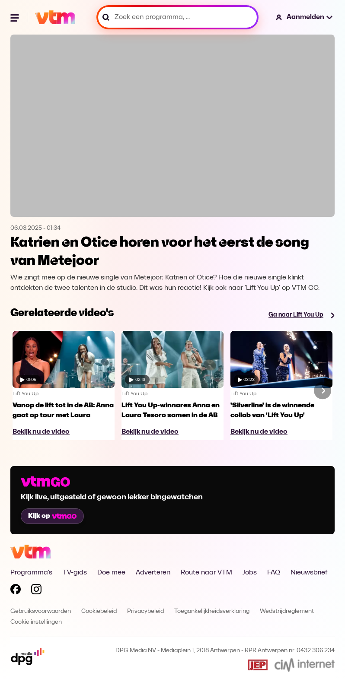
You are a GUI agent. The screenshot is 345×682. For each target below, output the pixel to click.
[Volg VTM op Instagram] (36, 591)
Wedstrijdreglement (287, 611)
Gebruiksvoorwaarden (40, 611)
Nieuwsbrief (309, 572)
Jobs (250, 572)
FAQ (273, 572)
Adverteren (153, 572)
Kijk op (52, 516)
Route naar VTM (206, 572)
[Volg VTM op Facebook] (15, 591)
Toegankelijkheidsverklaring (211, 611)
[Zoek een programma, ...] (177, 17)
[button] (305, 17)
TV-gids (75, 572)
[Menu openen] (15, 17)
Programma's (31, 572)
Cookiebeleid (99, 611)
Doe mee (111, 572)
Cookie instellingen (36, 622)
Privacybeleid (145, 611)
